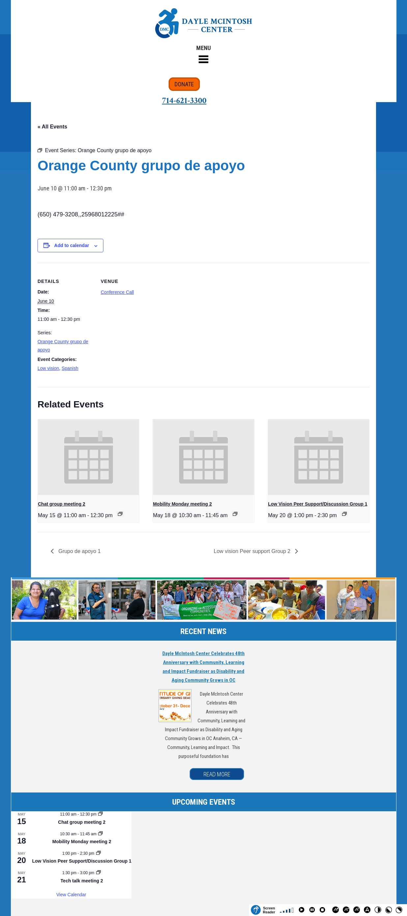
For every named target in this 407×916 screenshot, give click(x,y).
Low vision (48, 368)
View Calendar (71, 894)
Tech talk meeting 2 (82, 880)
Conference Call (117, 292)
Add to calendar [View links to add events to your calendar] (71, 245)
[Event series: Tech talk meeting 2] (98, 873)
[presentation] (88, 457)
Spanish (70, 368)
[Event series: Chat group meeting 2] (120, 514)
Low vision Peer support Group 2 (253, 551)
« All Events (52, 126)
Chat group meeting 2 (61, 504)
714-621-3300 (184, 100)
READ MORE (217, 774)
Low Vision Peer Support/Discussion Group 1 (317, 504)
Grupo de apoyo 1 (79, 551)
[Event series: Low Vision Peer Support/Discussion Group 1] (344, 514)
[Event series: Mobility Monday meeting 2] (235, 514)
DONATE (184, 84)
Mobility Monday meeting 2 (182, 504)
